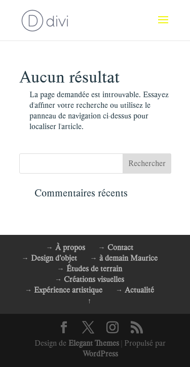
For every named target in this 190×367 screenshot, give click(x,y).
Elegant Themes (93, 343)
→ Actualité (135, 290)
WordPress (100, 353)
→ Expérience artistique (63, 290)
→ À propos (65, 247)
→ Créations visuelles (89, 279)
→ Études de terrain (89, 268)
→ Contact (115, 247)
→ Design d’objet (49, 258)
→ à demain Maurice (124, 258)
